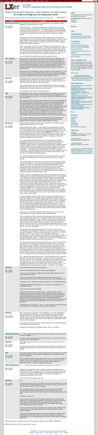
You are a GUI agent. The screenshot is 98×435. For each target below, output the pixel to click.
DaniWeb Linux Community (82, 75)
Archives (38, 12)
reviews (89, 150)
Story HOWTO (74, 124)
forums (85, 150)
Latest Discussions (18, 12)
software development (80, 78)
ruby (85, 80)
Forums (7, 1)
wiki (87, 151)
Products (25, 1)
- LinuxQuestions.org (76, 143)
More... (73, 111)
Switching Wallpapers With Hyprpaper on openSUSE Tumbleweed (81, 105)
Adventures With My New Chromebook (81, 54)
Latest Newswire (30, 12)
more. (90, 80)
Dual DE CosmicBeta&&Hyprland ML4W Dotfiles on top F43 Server (81, 98)
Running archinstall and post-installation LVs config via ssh (81, 86)
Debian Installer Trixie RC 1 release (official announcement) (80, 108)
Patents (20, 1)
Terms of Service (48, 432)
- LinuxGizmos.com (76, 138)
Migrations (13, 1)
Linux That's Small (75, 43)
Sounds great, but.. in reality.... (79, 91)
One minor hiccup (75, 100)
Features (31, 1)
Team (42, 1)
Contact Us (32, 432)
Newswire (73, 118)
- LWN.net (73, 132)
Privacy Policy (39, 432)
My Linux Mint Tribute (76, 49)
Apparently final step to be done (79, 95)
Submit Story (46, 12)
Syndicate (73, 121)
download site (76, 153)
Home (2, 1)
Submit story (74, 123)
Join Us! (34, 424)
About (46, 1)
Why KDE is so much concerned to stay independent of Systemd (81, 89)
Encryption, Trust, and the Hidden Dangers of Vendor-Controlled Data (80, 46)
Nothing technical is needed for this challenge (80, 93)
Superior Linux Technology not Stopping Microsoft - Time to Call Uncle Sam (31, 17)
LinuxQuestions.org (76, 148)
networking (80, 80)
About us (56, 432)
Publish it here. (75, 73)
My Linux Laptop (75, 56)
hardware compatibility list (77, 151)
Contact (37, 1)
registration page (75, 16)
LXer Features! (83, 126)
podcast (84, 153)
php (88, 78)
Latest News (74, 117)
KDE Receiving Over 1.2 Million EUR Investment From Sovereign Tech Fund (81, 37)
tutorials (91, 151)
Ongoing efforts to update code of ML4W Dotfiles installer (81, 102)
